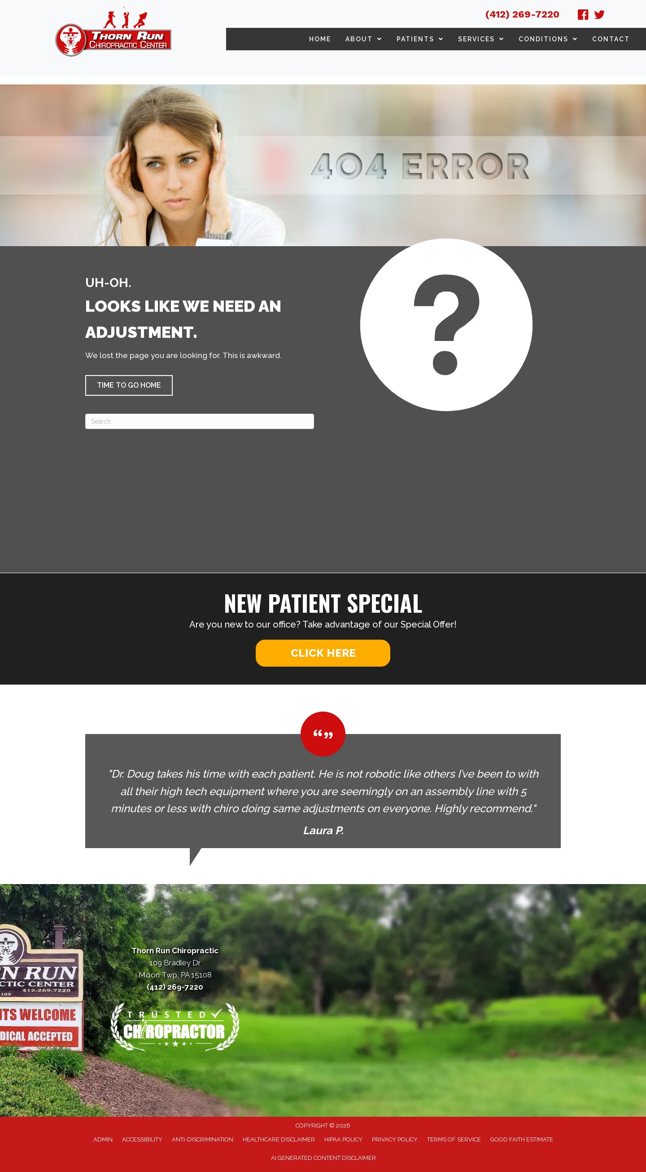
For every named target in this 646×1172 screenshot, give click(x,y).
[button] (129, 385)
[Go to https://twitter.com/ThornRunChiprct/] (599, 16)
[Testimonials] (323, 780)
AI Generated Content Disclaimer (323, 1157)
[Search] (199, 421)
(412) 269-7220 (522, 14)
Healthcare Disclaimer (279, 1139)
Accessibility (142, 1139)
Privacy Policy (395, 1139)
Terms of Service (454, 1139)
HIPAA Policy (343, 1139)
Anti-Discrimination (202, 1139)
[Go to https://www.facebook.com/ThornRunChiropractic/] (583, 16)
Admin (103, 1139)
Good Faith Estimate (521, 1139)
